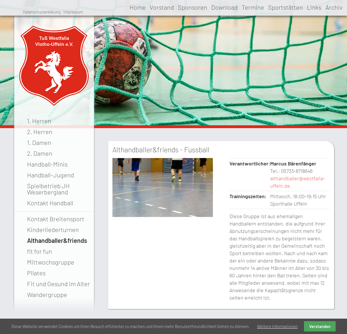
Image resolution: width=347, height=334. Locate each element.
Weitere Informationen (277, 326)
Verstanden (319, 326)
